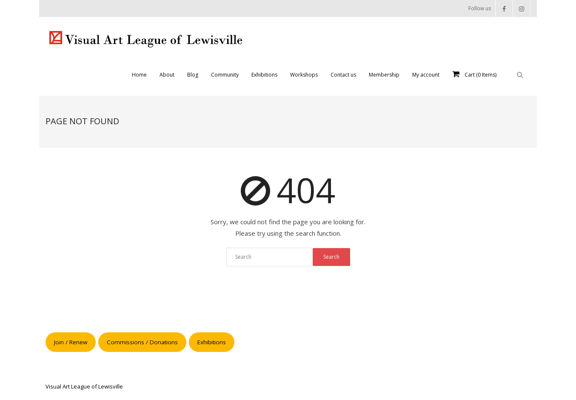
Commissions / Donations (142, 342)
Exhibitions (211, 342)
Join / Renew (70, 342)
